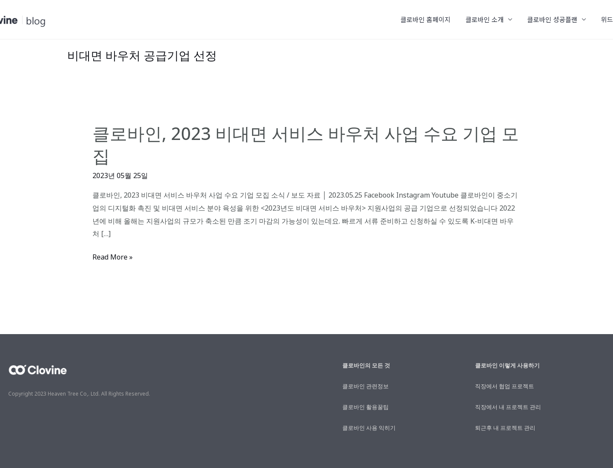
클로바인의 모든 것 (366, 365)
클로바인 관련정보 (365, 386)
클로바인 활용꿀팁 (365, 407)
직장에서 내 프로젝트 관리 (508, 407)
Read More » (112, 257)
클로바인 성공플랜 (555, 19)
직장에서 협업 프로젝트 (504, 386)
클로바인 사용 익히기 (369, 428)
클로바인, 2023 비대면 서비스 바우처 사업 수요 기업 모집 (305, 144)
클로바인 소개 (489, 19)
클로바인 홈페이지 (432, 19)
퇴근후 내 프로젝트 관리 (505, 428)
